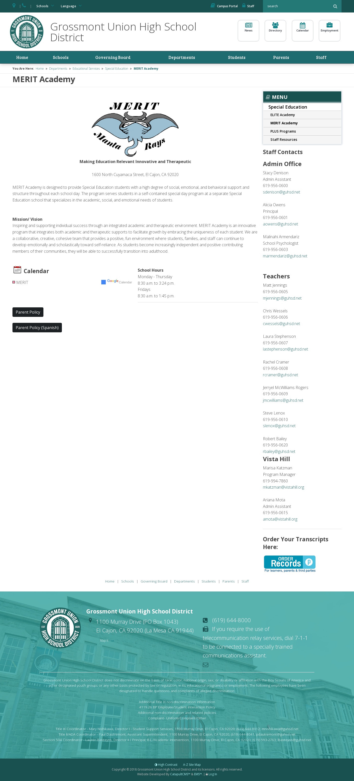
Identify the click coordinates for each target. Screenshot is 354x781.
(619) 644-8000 (231, 620)
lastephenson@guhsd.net (285, 350)
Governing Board (111, 57)
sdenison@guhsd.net (281, 192)
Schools (46, 5)
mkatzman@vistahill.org (283, 488)
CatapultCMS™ (180, 775)
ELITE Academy (282, 115)
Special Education (116, 69)
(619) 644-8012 (248, 729)
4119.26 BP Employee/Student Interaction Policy (177, 707)
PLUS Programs (283, 132)
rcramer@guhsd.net (280, 375)
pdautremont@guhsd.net (276, 735)
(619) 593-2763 (264, 740)
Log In (213, 775)
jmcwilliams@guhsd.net (283, 401)
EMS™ (198, 775)
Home (23, 57)
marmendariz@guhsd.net (285, 256)
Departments (185, 57)
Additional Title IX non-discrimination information (177, 702)
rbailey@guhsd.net (279, 452)
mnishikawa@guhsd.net (280, 729)
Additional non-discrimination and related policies (177, 713)
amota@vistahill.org (280, 520)
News (248, 30)
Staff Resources (283, 140)
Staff (248, 6)
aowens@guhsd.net (280, 224)
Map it (104, 641)
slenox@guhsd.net (279, 426)
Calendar (302, 30)
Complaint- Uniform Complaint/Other (177, 718)
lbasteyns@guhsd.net (294, 740)
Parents (287, 57)
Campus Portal (224, 6)
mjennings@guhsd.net (282, 298)
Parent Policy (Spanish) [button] (37, 328)
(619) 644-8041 (242, 735)
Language (72, 5)
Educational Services (86, 69)
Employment (329, 30)
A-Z (192, 765)
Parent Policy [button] (28, 313)
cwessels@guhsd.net (281, 324)
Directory (275, 30)
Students (243, 57)
